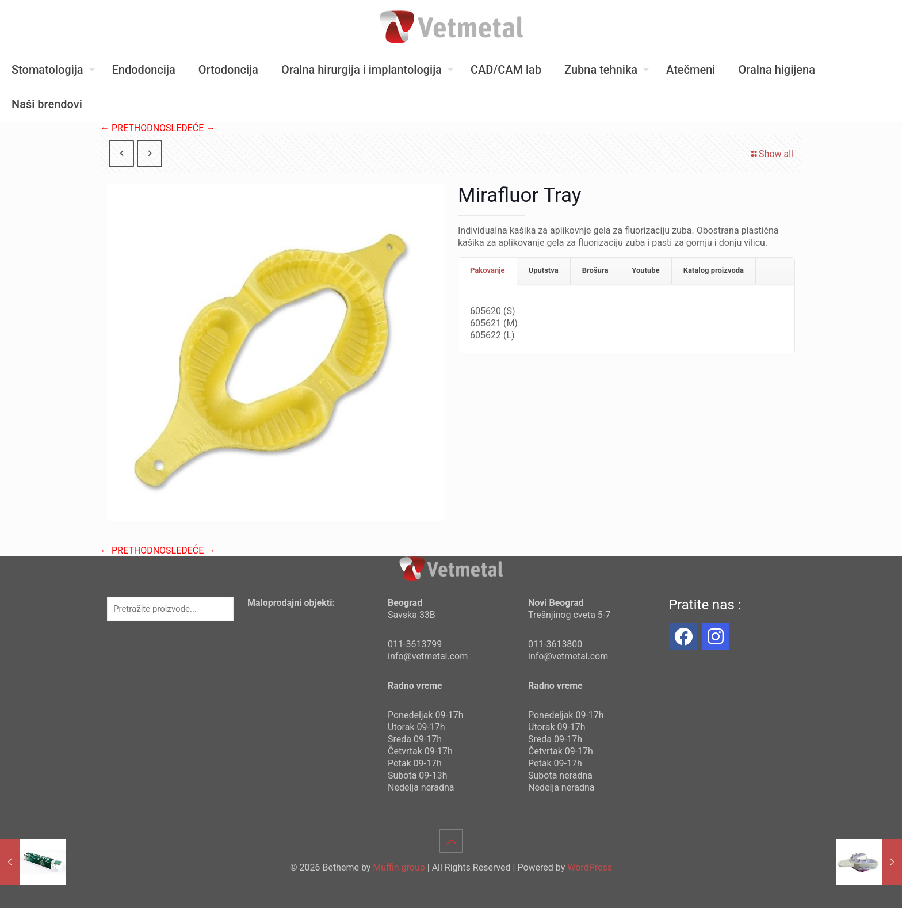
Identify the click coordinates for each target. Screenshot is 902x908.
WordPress (589, 867)
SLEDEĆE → (190, 128)
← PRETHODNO (133, 128)
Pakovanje (487, 270)
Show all (771, 153)
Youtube (645, 270)
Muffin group (399, 867)
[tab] (487, 271)
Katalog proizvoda (713, 270)
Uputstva (544, 270)
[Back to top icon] (451, 841)
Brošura (595, 270)
